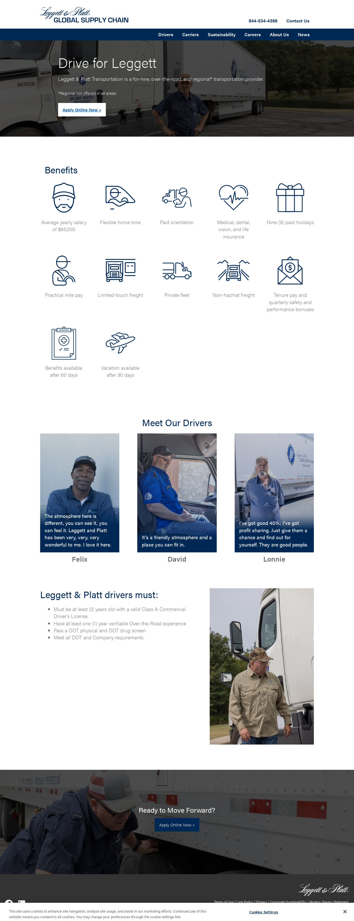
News (304, 34)
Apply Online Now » (82, 109)
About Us (279, 34)
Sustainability (222, 34)
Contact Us (297, 20)
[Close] (345, 913)
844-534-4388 (263, 20)
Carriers (190, 34)
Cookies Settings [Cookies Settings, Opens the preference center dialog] (263, 914)
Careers (253, 34)
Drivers (165, 34)
